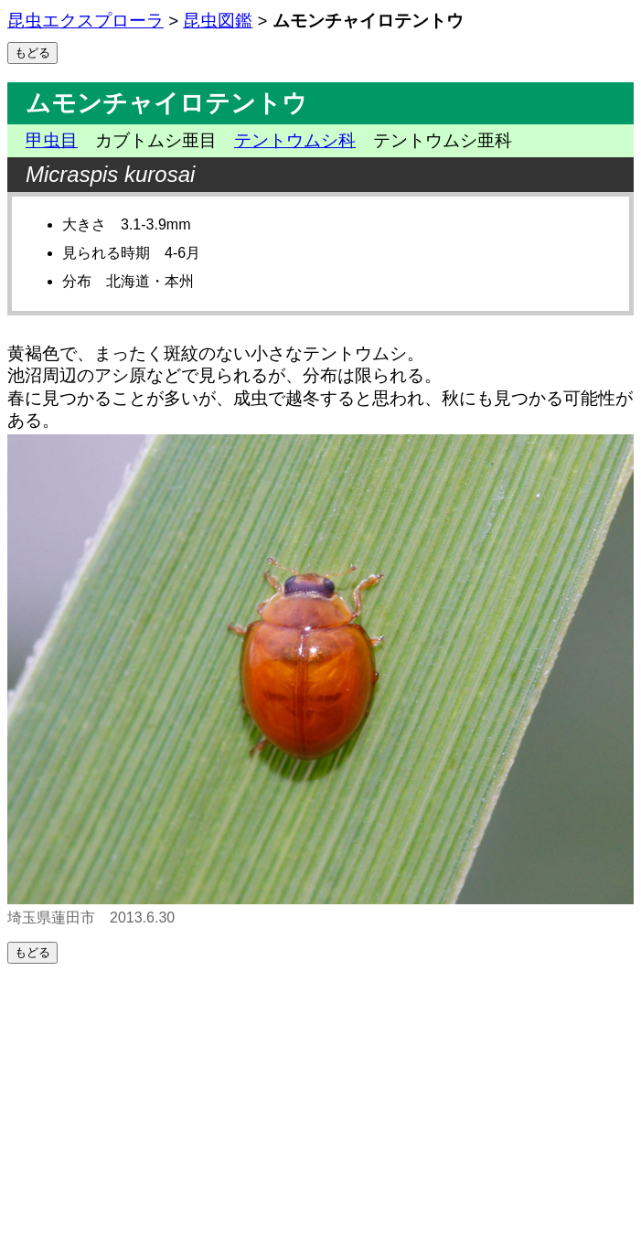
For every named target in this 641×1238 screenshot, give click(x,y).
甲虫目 (52, 140)
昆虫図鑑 (217, 20)
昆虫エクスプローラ (85, 20)
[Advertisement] (320, 1101)
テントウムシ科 (295, 140)
